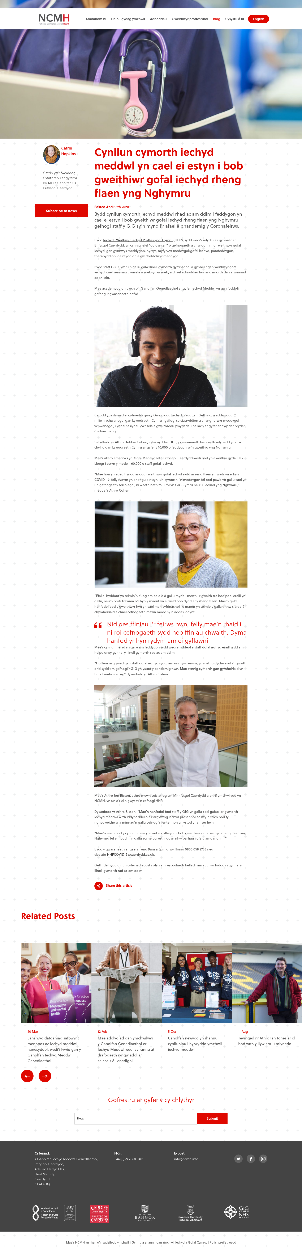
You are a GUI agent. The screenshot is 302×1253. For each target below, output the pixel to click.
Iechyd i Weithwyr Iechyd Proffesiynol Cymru (138, 239)
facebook (251, 1159)
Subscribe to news (61, 210)
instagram (263, 1159)
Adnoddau (158, 18)
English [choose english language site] (258, 18)
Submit (212, 1118)
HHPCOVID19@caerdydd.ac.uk (130, 854)
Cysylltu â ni (234, 18)
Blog (216, 18)
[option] (56, 1006)
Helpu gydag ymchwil (128, 18)
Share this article (113, 886)
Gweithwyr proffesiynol (190, 18)
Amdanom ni (96, 18)
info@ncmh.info (186, 1158)
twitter (238, 1159)
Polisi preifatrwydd (223, 1242)
